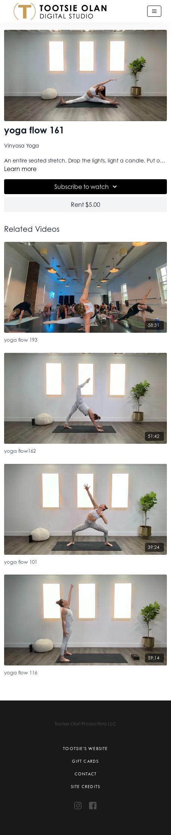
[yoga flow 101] (85, 561)
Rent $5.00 (85, 204)
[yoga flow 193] (85, 339)
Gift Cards (85, 761)
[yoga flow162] (85, 450)
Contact (85, 774)
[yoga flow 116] (85, 672)
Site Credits (85, 787)
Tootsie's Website (85, 749)
